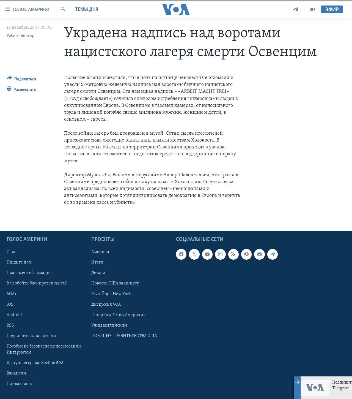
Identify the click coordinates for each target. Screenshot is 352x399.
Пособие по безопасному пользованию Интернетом (44, 349)
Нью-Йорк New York (111, 294)
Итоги (97, 262)
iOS (10, 304)
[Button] (21, 80)
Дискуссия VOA (106, 304)
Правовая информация (29, 273)
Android (14, 315)
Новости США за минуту (115, 283)
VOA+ (12, 294)
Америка (100, 252)
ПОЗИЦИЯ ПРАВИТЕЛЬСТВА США (124, 335)
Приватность (19, 384)
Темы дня (86, 9)
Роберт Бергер (20, 36)
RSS (10, 325)
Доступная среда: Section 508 (35, 362)
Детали (98, 273)
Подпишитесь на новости (31, 335)
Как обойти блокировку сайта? (37, 283)
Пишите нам (19, 262)
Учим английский (109, 325)
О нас (12, 252)
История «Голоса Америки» (118, 315)
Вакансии (16, 373)
